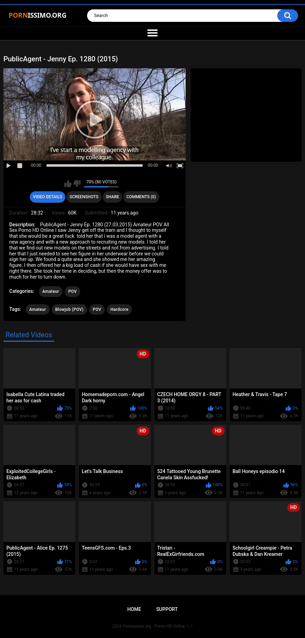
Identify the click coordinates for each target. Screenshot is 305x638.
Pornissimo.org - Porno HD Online (154, 626)
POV (72, 291)
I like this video (67, 183)
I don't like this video (77, 183)
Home (134, 609)
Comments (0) (141, 196)
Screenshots (83, 196)
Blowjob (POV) (69, 309)
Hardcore (119, 309)
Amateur (50, 291)
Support (167, 609)
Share (112, 196)
